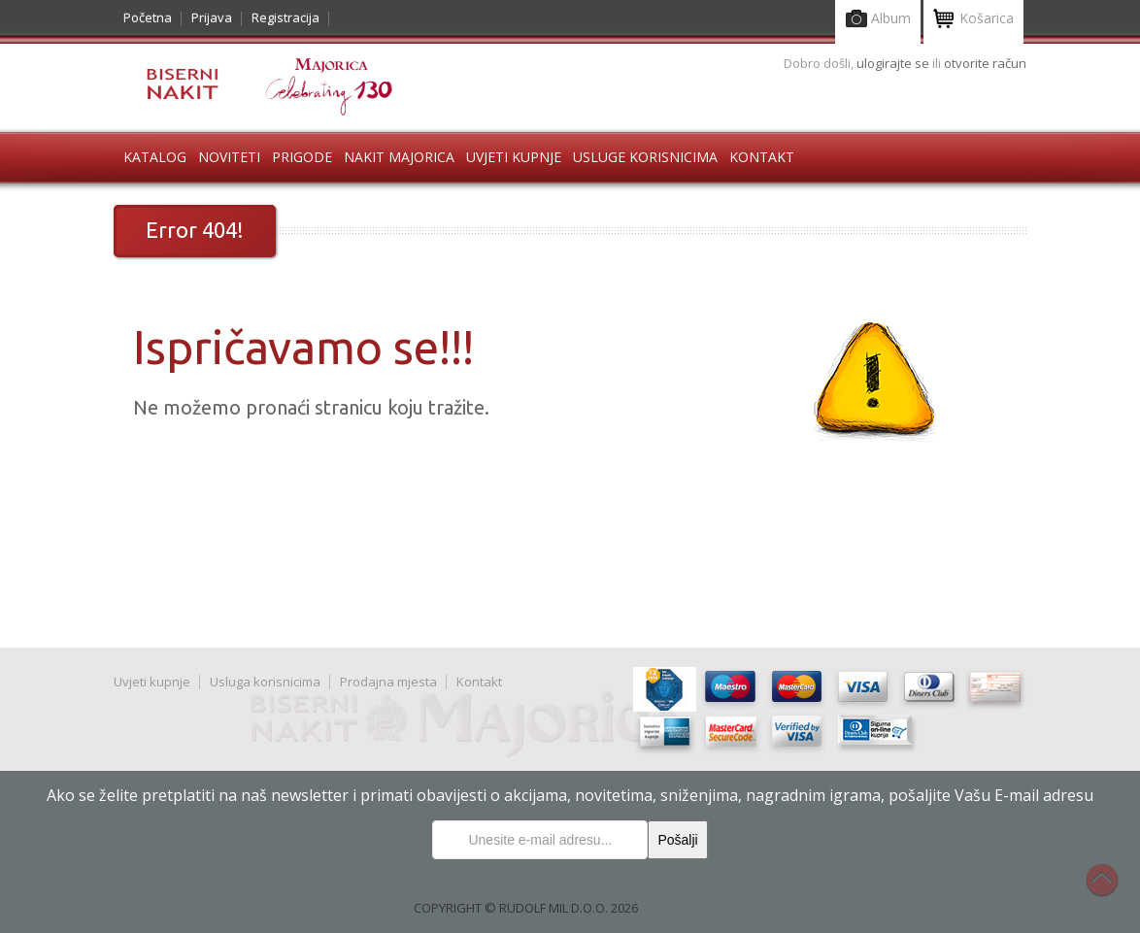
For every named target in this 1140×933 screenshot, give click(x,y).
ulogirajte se (894, 63)
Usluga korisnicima (265, 681)
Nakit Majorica (399, 157)
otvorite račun (985, 63)
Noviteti (229, 157)
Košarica (973, 20)
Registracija (285, 17)
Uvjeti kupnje (513, 157)
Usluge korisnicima (645, 157)
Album (878, 20)
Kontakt (761, 157)
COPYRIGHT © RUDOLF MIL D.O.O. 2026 (526, 907)
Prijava (211, 17)
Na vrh (1112, 890)
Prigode (302, 157)
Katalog (154, 157)
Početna (147, 17)
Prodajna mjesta (388, 681)
